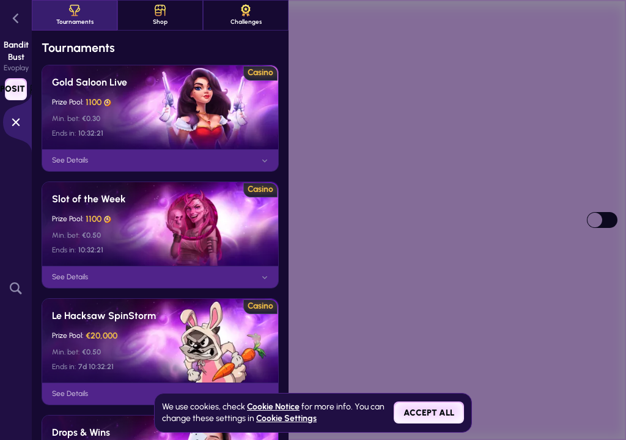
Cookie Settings (286, 419)
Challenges (246, 15)
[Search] (16, 288)
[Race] (16, 122)
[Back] (16, 18)
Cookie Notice (273, 407)
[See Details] (264, 160)
